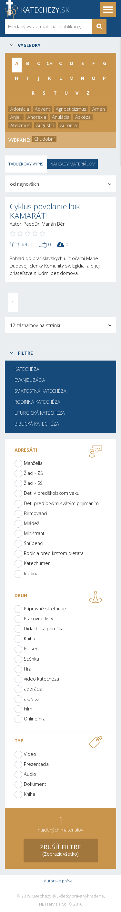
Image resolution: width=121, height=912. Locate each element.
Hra (27, 669)
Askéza (83, 117)
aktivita (31, 699)
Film (28, 709)
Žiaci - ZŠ (33, 473)
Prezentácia (36, 764)
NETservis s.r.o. (53, 904)
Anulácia (60, 117)
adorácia (33, 689)
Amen (98, 109)
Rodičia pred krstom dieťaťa (54, 553)
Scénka (31, 659)
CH (49, 63)
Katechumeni (38, 563)
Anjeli (16, 117)
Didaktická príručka (44, 628)
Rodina (31, 573)
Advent (42, 109)
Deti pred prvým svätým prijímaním (61, 503)
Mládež (31, 523)
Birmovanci (35, 513)
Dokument (35, 784)
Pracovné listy (38, 619)
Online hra (34, 719)
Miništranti (34, 533)
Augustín (45, 125)
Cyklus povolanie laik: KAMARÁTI (46, 211)
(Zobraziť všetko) (61, 850)
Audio (30, 774)
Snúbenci (33, 543)
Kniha (29, 638)
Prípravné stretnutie (45, 609)
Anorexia (36, 117)
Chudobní (44, 139)
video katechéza (41, 679)
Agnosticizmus (71, 109)
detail (21, 245)
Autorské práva (58, 881)
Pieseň (31, 648)
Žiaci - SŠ (33, 483)
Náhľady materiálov (72, 164)
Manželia (33, 463)
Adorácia (19, 109)
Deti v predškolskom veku (51, 493)
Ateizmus (20, 125)
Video (30, 754)
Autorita (68, 125)
